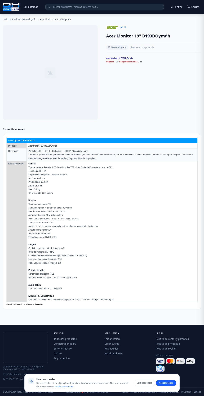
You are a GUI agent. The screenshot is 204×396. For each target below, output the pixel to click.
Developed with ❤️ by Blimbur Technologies (86, 391)
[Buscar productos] (104, 7)
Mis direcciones (113, 353)
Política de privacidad (168, 343)
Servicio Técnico (63, 348)
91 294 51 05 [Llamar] (10, 379)
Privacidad (186, 391)
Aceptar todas (166, 382)
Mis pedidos (111, 348)
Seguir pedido (62, 358)
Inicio (5, 19)
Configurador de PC (65, 343)
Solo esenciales (144, 382)
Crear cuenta (112, 343)
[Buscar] (49, 7)
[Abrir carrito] (193, 7)
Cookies (197, 391)
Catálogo (31, 6)
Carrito (58, 353)
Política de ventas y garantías (172, 338)
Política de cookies (166, 348)
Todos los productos (65, 338)
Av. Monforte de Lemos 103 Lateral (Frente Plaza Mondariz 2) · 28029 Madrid (23, 368)
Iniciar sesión (112, 338)
